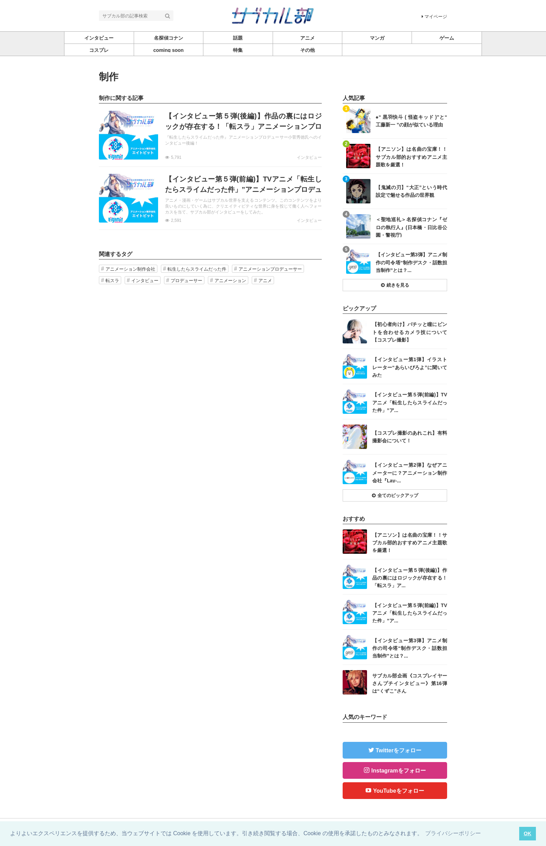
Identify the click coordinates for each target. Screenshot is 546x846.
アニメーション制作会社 (130, 269)
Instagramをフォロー (398, 771)
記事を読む (210, 135)
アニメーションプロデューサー (270, 269)
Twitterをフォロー (398, 750)
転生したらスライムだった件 (196, 269)
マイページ (434, 16)
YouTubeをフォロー (398, 791)
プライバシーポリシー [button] (453, 833)
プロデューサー (186, 280)
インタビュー (309, 157)
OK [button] (527, 833)
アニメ (265, 280)
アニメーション (230, 280)
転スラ (112, 280)
